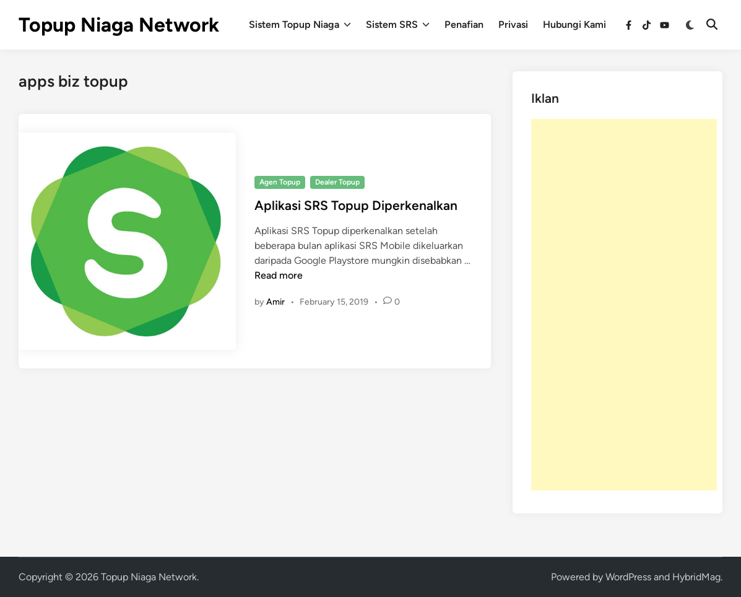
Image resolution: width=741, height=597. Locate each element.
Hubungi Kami (574, 24)
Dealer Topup (337, 182)
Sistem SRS (398, 24)
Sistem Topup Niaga (300, 24)
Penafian (463, 24)
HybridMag (696, 577)
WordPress (628, 577)
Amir (275, 302)
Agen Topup (279, 182)
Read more (278, 275)
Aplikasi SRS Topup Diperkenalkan (355, 205)
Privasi (513, 24)
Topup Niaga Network (119, 25)
